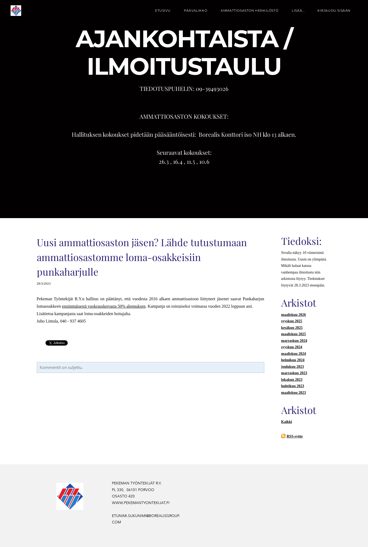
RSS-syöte (295, 436)
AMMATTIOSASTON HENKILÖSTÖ (249, 10)
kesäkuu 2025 (292, 328)
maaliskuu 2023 (293, 393)
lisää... (298, 10)
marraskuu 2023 (294, 373)
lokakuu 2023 (292, 380)
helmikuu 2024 (293, 360)
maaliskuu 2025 (293, 334)
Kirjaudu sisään (334, 10)
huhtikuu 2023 (292, 386)
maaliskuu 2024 (293, 354)
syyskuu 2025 (291, 321)
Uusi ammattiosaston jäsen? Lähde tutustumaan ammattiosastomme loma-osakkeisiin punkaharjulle (142, 257)
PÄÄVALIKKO (195, 10)
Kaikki (286, 422)
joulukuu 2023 (292, 367)
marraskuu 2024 (294, 341)
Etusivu (162, 10)
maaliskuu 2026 (293, 315)
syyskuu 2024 (291, 347)
